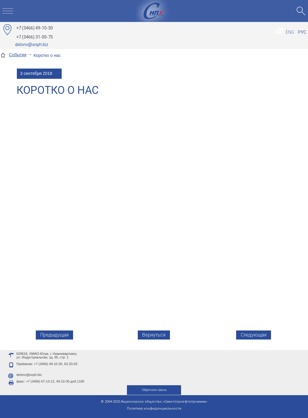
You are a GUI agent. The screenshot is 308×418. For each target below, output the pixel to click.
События (17, 54)
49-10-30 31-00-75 (34, 32)
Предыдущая (54, 335)
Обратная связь (154, 390)
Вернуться (153, 335)
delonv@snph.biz (31, 44)
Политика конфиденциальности (154, 408)
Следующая (253, 335)
